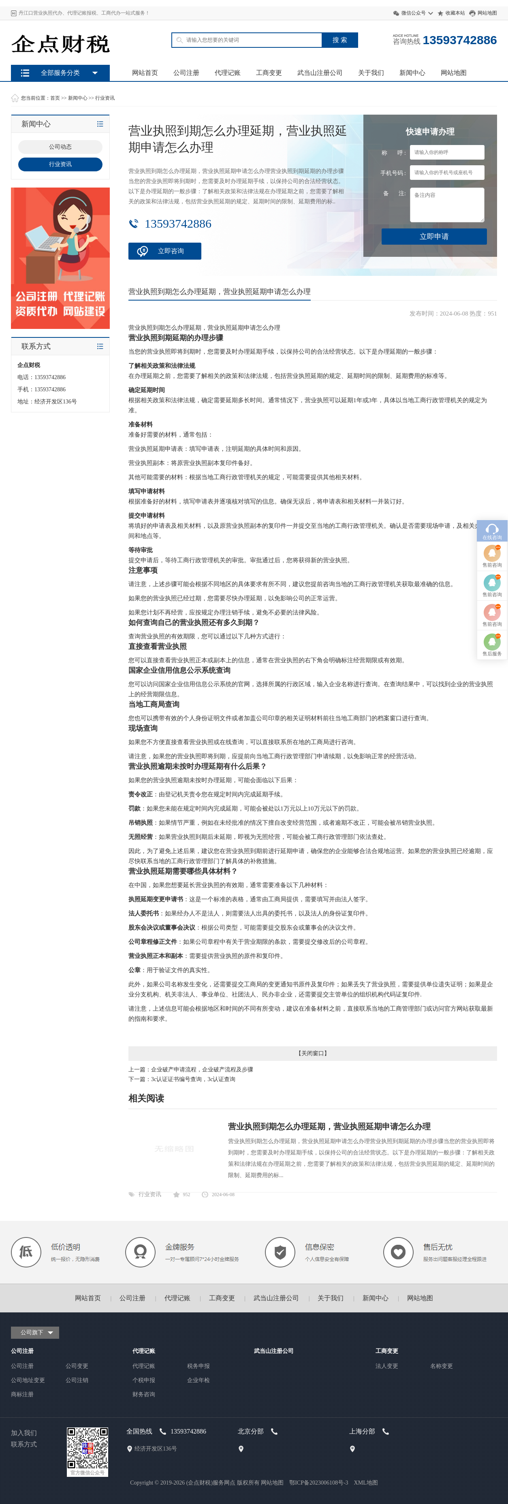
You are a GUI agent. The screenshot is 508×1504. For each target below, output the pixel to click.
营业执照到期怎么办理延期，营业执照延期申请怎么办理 (329, 1126)
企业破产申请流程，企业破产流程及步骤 (202, 1070)
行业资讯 (105, 98)
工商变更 (269, 72)
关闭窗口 (312, 1053)
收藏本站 (455, 13)
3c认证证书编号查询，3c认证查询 (193, 1079)
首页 (55, 98)
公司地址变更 (28, 1380)
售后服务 (492, 705)
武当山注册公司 (320, 72)
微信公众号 (413, 13)
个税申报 (143, 1380)
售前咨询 (492, 616)
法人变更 (387, 1366)
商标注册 (22, 1394)
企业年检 (198, 1380)
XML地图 (366, 1483)
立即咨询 (171, 250)
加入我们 (24, 1432)
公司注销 (77, 1380)
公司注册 (186, 72)
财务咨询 (143, 1394)
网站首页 (145, 72)
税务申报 (198, 1366)
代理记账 (228, 72)
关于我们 (371, 72)
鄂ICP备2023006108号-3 (318, 1483)
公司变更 (77, 1366)
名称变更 (441, 1366)
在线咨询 (492, 589)
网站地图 (487, 13)
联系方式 (24, 1444)
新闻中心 (412, 72)
